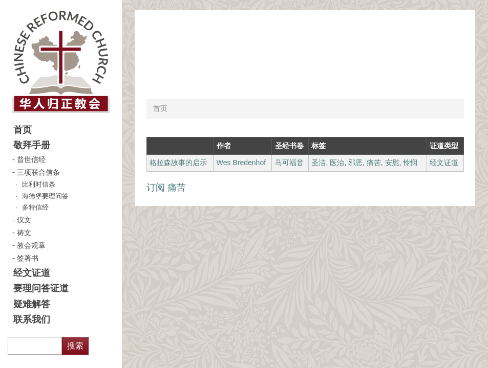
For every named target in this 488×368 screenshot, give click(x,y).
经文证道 (31, 273)
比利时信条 (38, 184)
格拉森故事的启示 (178, 162)
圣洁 (318, 162)
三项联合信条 (38, 172)
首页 (22, 130)
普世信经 (31, 159)
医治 (337, 162)
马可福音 (289, 162)
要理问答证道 (41, 288)
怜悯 (410, 162)
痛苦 (374, 162)
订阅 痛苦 (166, 187)
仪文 (24, 220)
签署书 (27, 258)
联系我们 (31, 319)
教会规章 (31, 245)
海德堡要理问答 (45, 196)
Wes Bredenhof (241, 162)
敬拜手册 (31, 145)
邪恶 (355, 162)
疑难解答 (31, 304)
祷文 (24, 232)
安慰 (392, 162)
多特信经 (35, 207)
